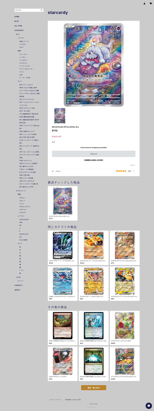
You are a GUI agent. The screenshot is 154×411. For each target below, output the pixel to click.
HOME (16, 16)
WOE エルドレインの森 (27, 108)
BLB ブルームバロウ (26, 85)
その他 (18, 277)
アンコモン (22, 44)
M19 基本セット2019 (26, 187)
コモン (21, 47)
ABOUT (17, 290)
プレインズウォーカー (26, 69)
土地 (21, 75)
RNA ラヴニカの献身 (26, 178)
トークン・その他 (24, 78)
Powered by (93, 407)
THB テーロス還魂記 (26, 169)
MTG (18, 34)
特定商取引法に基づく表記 (73, 399)
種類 (19, 51)
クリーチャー (23, 54)
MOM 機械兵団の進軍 (27, 117)
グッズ (21, 204)
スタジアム (23, 209)
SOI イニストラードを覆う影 (28, 184)
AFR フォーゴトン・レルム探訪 (29, 152)
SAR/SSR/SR (24, 219)
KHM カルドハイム (25, 160)
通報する (132, 165)
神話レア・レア (24, 41)
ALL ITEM (18, 26)
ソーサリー (23, 57)
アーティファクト (24, 66)
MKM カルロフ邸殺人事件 (28, 88)
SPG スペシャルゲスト (26, 99)
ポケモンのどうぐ (24, 206)
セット (20, 81)
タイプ (20, 243)
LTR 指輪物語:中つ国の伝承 (28, 114)
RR (20, 225)
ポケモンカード (21, 191)
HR (20, 237)
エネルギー (23, 212)
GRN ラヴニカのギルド (26, 181)
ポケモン (22, 198)
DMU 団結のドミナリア (27, 131)
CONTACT (18, 285)
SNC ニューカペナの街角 (27, 134)
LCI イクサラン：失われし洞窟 (29, 90)
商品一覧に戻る (94, 388)
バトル (21, 72)
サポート (22, 201)
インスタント (23, 60)
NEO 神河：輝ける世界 (27, 137)
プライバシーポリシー (55, 399)
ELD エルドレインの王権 (27, 172)
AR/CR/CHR (23, 234)
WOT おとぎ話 (24, 111)
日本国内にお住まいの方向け (93, 160)
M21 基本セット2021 (26, 166)
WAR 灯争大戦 (24, 175)
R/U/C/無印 (23, 240)
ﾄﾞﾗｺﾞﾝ (21, 270)
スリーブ (20, 281)
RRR (20, 222)
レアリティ (21, 38)
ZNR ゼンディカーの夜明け (28, 163)
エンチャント (23, 63)
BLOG (16, 21)
